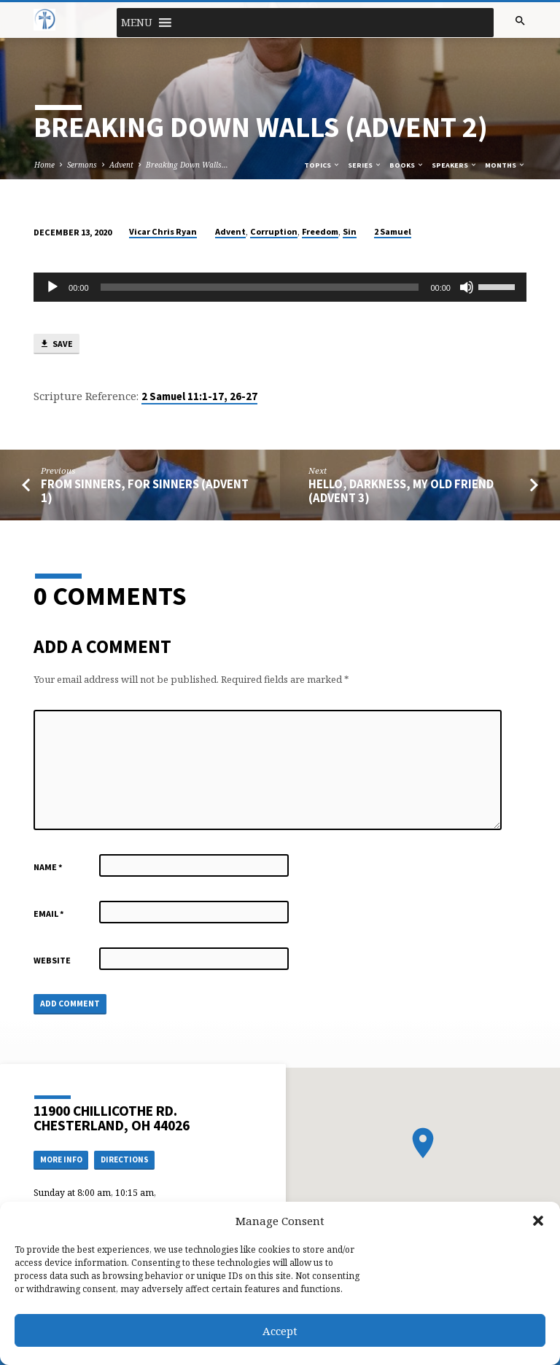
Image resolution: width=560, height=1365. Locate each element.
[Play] (52, 287)
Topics (322, 165)
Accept (280, 1330)
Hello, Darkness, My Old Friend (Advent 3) (401, 491)
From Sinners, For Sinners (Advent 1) (145, 491)
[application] (280, 287)
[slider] (260, 287)
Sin (350, 231)
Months (505, 165)
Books (406, 165)
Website (52, 960)
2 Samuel (392, 231)
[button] (538, 1220)
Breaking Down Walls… (187, 165)
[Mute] (466, 287)
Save (56, 344)
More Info (61, 1159)
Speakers (455, 165)
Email (49, 913)
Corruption (274, 231)
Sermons (82, 165)
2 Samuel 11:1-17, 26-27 (199, 396)
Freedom (320, 231)
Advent (121, 165)
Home (44, 165)
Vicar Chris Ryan (163, 231)
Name (48, 866)
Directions (125, 1159)
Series (365, 165)
